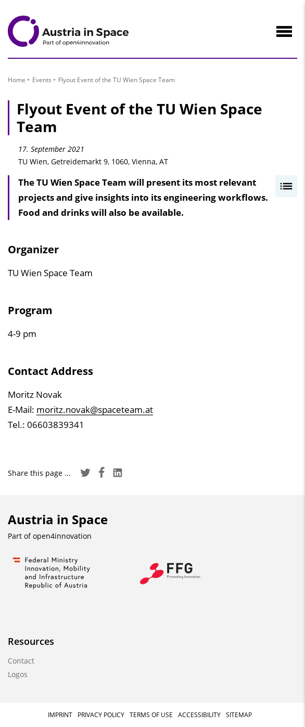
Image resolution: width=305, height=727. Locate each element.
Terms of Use (151, 714)
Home (17, 79)
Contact (21, 661)
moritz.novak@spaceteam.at (94, 410)
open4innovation (62, 536)
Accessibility (199, 714)
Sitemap (239, 714)
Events (42, 79)
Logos (18, 674)
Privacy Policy (101, 714)
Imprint (60, 714)
